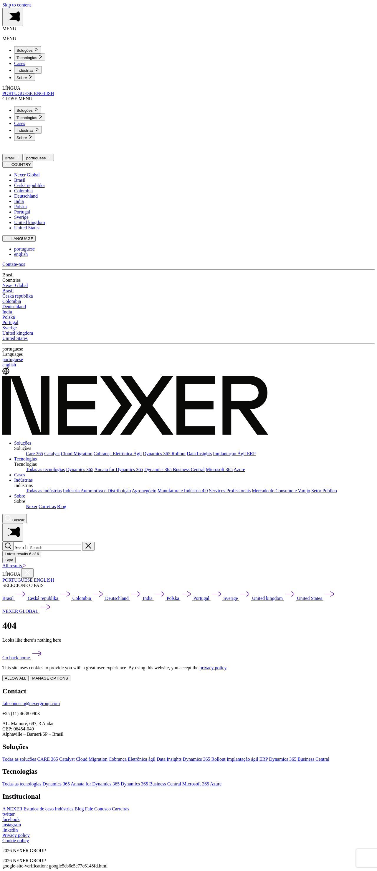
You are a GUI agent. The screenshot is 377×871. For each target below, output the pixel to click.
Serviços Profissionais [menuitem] (230, 490)
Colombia (23, 190)
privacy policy (213, 667)
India (19, 201)
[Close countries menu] (27, 573)
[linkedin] (10, 829)
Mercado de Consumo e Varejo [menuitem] (281, 490)
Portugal (22, 211)
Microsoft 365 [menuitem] (219, 469)
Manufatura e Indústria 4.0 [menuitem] (183, 490)
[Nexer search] (14, 518)
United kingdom (29, 222)
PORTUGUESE (18, 93)
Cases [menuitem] (19, 63)
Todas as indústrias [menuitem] (44, 490)
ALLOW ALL (15, 678)
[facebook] (11, 819)
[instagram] (11, 824)
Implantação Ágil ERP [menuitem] (234, 453)
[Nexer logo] (135, 433)
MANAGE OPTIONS (50, 678)
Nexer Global (27, 174)
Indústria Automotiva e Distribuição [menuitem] (97, 490)
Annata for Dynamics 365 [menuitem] (118, 469)
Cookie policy (15, 840)
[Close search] (88, 546)
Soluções (22, 442)
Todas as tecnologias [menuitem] (45, 469)
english (21, 254)
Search (21, 547)
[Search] (8, 546)
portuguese (39, 157)
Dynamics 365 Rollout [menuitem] (164, 453)
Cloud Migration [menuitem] (76, 453)
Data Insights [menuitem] (199, 453)
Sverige (21, 217)
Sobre (19, 495)
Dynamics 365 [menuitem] (79, 469)
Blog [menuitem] (61, 506)
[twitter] (8, 814)
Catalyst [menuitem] (51, 453)
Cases (19, 474)
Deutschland (26, 195)
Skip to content (16, 4)
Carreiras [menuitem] (47, 506)
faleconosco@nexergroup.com (31, 703)
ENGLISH (44, 93)
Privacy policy (16, 835)
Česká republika (29, 185)
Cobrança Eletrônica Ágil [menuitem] (118, 453)
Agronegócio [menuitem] (144, 490)
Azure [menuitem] (239, 469)
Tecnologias (25, 458)
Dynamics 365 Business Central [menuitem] (174, 469)
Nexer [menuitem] (31, 506)
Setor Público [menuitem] (324, 490)
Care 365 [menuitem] (34, 453)
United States (26, 227)
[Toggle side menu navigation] (12, 17)
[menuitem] (27, 50)
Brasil (12, 157)
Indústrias (23, 480)
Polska (20, 206)
